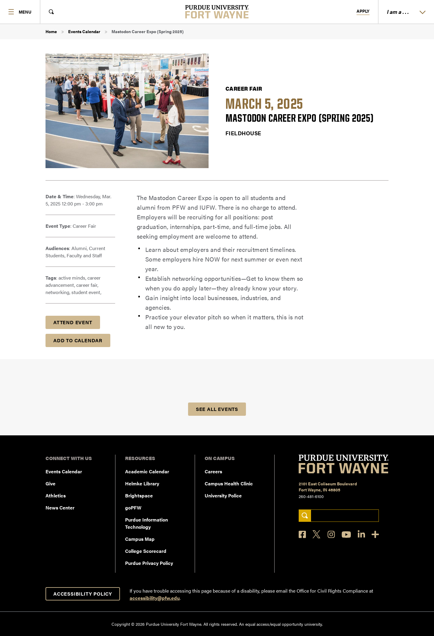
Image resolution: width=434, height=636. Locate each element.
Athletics (56, 495)
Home (51, 31)
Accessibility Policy (82, 593)
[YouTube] (346, 534)
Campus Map (140, 538)
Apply (363, 11)
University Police (223, 495)
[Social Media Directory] (375, 534)
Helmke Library (142, 483)
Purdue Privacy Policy (149, 562)
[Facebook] (302, 534)
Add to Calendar (77, 340)
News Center (60, 507)
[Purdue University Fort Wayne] (217, 11)
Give (50, 483)
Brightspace (139, 495)
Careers (213, 471)
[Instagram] (331, 534)
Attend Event (72, 322)
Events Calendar (84, 31)
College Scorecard (145, 550)
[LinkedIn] (361, 534)
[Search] (305, 515)
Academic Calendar (147, 471)
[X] (317, 534)
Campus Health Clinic (229, 483)
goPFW (133, 507)
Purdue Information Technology (146, 523)
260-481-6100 (311, 496)
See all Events (217, 409)
